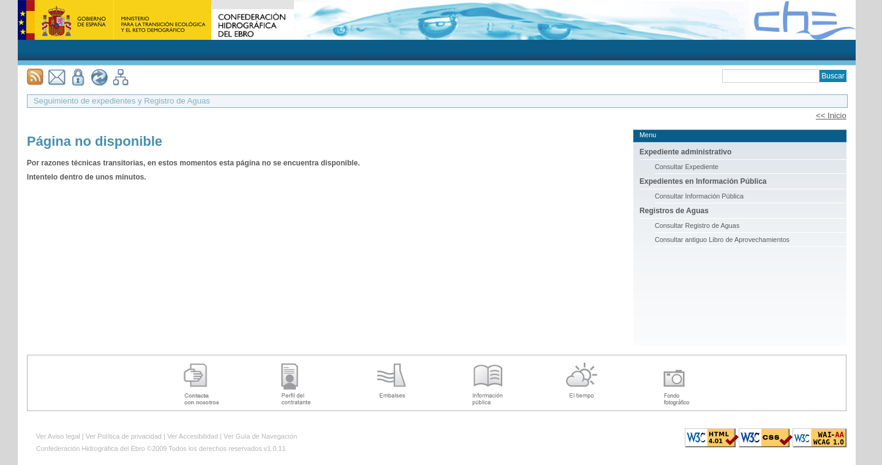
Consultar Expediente (686, 166)
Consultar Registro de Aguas (697, 225)
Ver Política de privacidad (124, 436)
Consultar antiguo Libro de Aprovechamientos (722, 239)
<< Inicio (831, 115)
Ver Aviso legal (58, 436)
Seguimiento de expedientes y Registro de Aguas (122, 100)
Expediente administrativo (685, 152)
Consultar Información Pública (699, 196)
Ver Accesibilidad (192, 436)
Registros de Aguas (674, 210)
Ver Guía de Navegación (260, 436)
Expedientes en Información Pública (703, 181)
